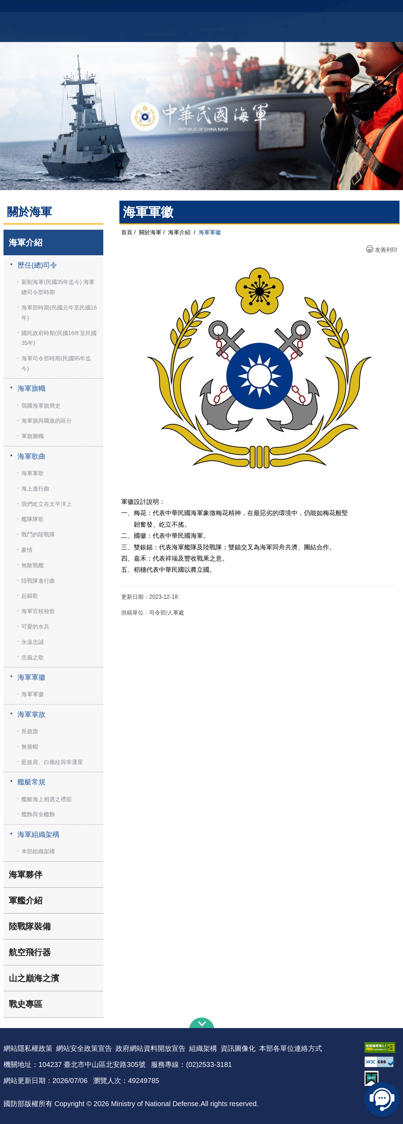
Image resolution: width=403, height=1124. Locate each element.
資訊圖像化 (238, 1048)
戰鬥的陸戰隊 (38, 534)
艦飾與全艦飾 (38, 814)
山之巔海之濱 (34, 978)
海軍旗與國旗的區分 (46, 421)
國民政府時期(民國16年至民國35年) (59, 338)
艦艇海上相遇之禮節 (46, 799)
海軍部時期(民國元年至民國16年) (59, 313)
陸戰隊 (371, 9)
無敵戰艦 (32, 565)
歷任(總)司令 (37, 265)
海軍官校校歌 (38, 611)
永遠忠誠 (32, 642)
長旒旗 (29, 731)
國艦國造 (350, 9)
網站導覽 (199, 9)
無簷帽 (29, 747)
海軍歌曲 (32, 456)
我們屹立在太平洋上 (46, 504)
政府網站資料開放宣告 (151, 1048)
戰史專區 (25, 1004)
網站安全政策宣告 (84, 1048)
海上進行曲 (35, 489)
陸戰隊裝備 (30, 926)
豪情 (27, 550)
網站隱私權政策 (28, 1048)
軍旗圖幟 (32, 436)
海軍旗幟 (32, 388)
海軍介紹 (25, 242)
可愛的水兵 (35, 627)
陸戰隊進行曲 (38, 581)
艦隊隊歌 (32, 519)
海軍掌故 (32, 714)
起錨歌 (29, 596)
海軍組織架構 (39, 834)
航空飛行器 (30, 952)
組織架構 (203, 1048)
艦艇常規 (32, 782)
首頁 (126, 232)
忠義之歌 (32, 657)
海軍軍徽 (32, 677)
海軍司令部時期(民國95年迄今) (56, 363)
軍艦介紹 (25, 900)
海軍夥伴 (25, 874)
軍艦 (332, 9)
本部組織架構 (38, 851)
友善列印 (386, 250)
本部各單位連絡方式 (290, 1048)
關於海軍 (150, 232)
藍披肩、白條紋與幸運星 (52, 762)
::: (2, 1015)
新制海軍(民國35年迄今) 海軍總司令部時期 (58, 287)
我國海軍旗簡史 (41, 406)
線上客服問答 (381, 1099)
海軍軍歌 (32, 473)
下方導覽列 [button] (201, 1023)
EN (216, 9)
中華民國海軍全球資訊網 (98, 9)
